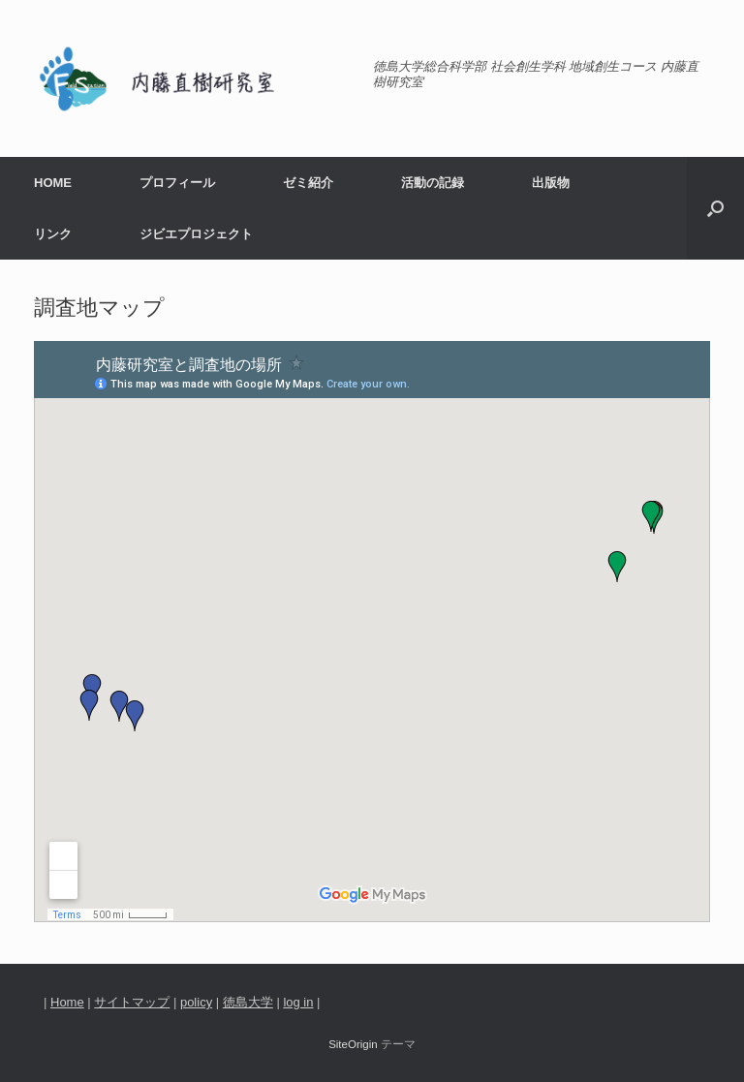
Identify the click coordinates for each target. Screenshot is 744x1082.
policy (196, 1002)
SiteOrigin (353, 1044)
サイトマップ (132, 1002)
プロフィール (177, 182)
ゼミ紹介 (308, 182)
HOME (53, 182)
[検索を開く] (715, 208)
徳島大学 (248, 1002)
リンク (53, 234)
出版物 (551, 182)
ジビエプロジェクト (196, 234)
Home (67, 1002)
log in (298, 1002)
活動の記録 (432, 182)
